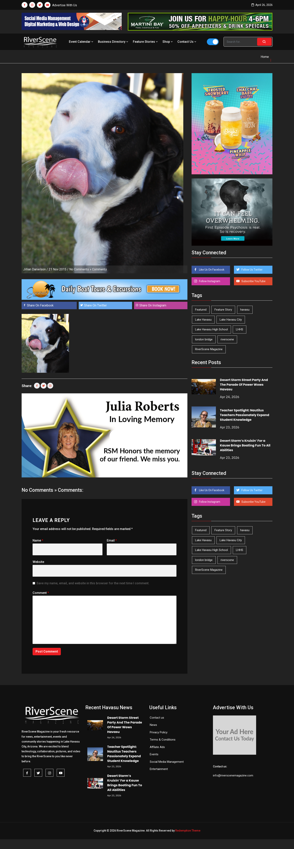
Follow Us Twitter (252, 269)
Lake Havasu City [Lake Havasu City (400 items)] (231, 319)
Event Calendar (81, 42)
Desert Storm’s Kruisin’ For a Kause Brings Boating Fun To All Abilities (245, 445)
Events (154, 754)
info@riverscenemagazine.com (233, 775)
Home (265, 57)
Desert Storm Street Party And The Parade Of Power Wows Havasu (244, 385)
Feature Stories (146, 42)
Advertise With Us (64, 5)
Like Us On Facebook (211, 269)
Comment (41, 593)
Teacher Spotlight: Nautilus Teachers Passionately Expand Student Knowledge (244, 415)
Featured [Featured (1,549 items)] (200, 309)
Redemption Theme (187, 830)
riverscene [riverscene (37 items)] (227, 339)
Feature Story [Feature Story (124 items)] (223, 309)
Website (38, 562)
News (153, 725)
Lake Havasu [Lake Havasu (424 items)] (203, 319)
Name (38, 540)
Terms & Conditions (162, 739)
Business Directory (113, 42)
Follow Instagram (209, 281)
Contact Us (187, 42)
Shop (168, 42)
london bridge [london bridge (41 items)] (204, 339)
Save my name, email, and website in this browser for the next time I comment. (93, 583)
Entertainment (159, 769)
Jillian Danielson (34, 269)
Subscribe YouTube (253, 281)
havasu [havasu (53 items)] (244, 309)
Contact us (157, 717)
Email (112, 540)
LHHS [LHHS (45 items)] (239, 329)
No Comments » (80, 269)
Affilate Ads (157, 747)
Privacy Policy (158, 732)
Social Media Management (167, 762)
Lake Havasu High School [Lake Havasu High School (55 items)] (211, 329)
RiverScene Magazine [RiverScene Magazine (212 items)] (209, 349)
